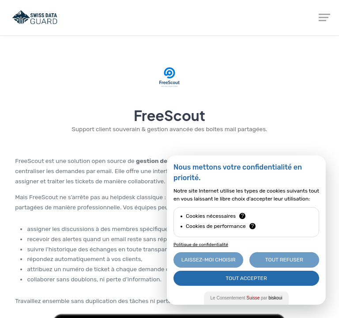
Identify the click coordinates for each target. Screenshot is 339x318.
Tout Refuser (284, 260)
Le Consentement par (246, 297)
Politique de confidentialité (200, 244)
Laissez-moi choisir (208, 260)
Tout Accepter (246, 278)
